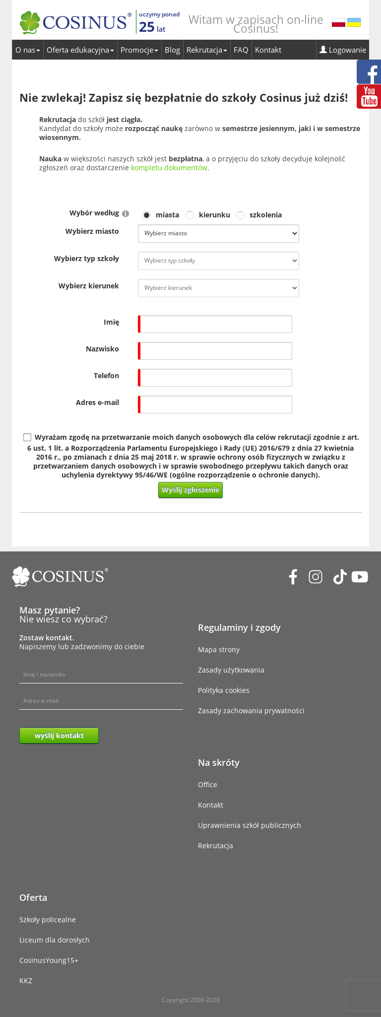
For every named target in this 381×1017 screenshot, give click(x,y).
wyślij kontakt (59, 735)
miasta (167, 214)
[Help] (125, 213)
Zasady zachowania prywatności (251, 710)
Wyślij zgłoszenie (190, 489)
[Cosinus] (75, 20)
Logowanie (342, 50)
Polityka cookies (224, 690)
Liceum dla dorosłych (54, 940)
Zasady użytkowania (231, 670)
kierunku (214, 214)
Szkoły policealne (47, 919)
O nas (27, 50)
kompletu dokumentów (169, 167)
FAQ (241, 50)
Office (207, 784)
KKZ (25, 980)
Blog (172, 50)
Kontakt (268, 50)
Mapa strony (219, 649)
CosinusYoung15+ (48, 960)
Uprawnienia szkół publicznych (249, 825)
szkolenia (266, 214)
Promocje (139, 50)
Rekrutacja (207, 50)
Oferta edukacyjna (80, 50)
